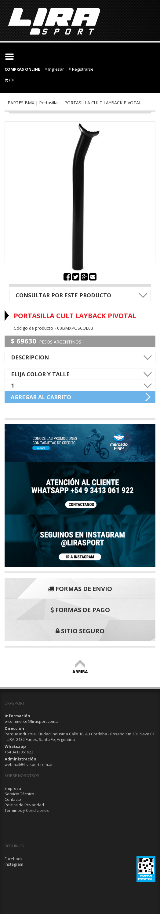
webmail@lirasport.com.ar (29, 764)
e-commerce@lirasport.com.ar (32, 721)
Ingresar (54, 69)
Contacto (13, 799)
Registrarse (81, 69)
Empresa (13, 788)
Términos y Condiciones (27, 810)
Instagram (14, 864)
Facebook (14, 858)
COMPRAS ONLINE (22, 69)
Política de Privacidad (24, 805)
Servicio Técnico (19, 794)
